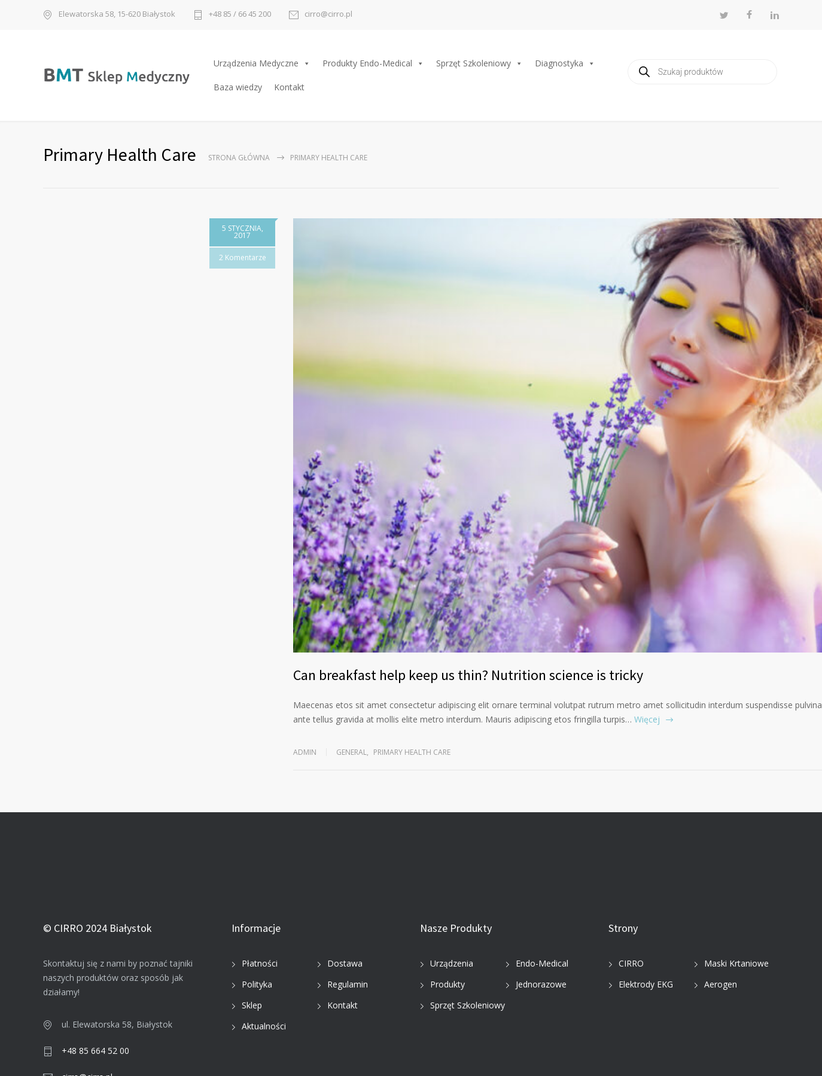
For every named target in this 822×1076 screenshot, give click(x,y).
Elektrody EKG (646, 984)
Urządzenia (451, 963)
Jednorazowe (541, 984)
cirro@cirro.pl (328, 14)
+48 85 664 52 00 (95, 1050)
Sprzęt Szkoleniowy (479, 63)
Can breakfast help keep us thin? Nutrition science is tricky (468, 675)
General (351, 752)
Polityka (257, 984)
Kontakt (289, 87)
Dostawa (345, 963)
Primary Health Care (411, 752)
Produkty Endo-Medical (373, 63)
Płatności (260, 963)
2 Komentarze (239, 257)
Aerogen (720, 984)
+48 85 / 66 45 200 (240, 14)
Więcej (647, 719)
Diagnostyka (565, 63)
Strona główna (239, 158)
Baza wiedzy (238, 87)
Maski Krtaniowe (736, 963)
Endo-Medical (542, 963)
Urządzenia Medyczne (262, 63)
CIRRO (631, 963)
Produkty (447, 984)
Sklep (252, 1005)
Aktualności (264, 1026)
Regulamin (347, 984)
